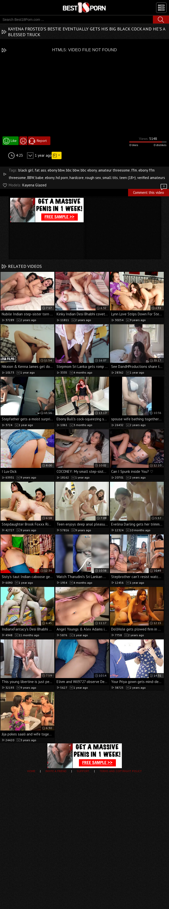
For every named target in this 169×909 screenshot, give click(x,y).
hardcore (76, 177)
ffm (134, 170)
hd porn (62, 177)
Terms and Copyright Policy (121, 771)
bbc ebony (89, 170)
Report (42, 140)
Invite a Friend (56, 771)
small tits (110, 177)
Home (31, 771)
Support (83, 771)
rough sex (93, 177)
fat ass (40, 170)
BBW (30, 177)
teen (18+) (127, 177)
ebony (49, 177)
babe (39, 177)
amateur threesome (114, 170)
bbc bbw (72, 170)
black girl (25, 170)
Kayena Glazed (34, 185)
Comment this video (150, 192)
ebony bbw (56, 170)
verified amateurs (151, 177)
